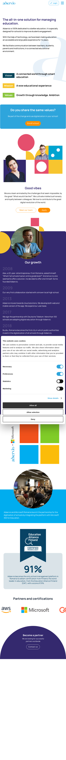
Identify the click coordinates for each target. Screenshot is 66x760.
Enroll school (33, 123)
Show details (53, 398)
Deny (33, 419)
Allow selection (33, 412)
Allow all (33, 405)
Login (53, 3)
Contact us (33, 646)
